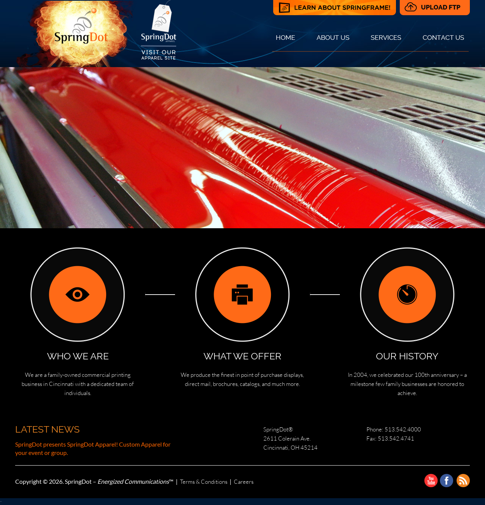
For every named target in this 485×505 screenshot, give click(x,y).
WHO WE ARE (78, 356)
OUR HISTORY (407, 356)
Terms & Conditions (203, 481)
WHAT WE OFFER (242, 356)
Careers (243, 481)
